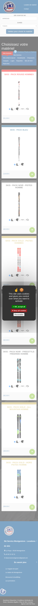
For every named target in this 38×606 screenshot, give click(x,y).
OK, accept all (19, 306)
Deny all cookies (19, 311)
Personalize (19, 314)
